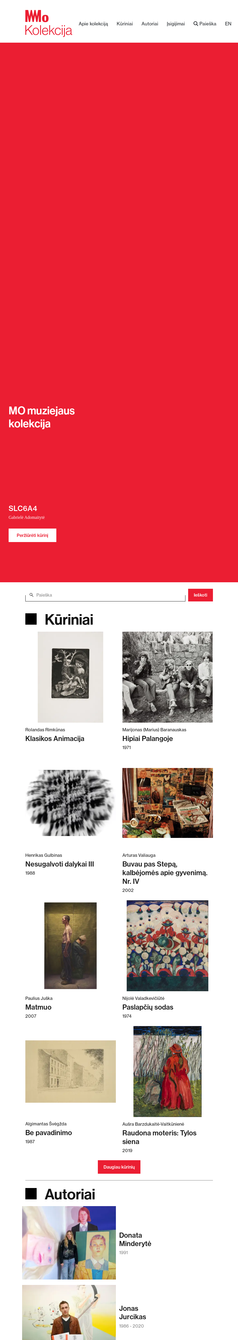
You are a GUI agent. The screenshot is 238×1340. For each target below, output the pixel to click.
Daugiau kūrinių (119, 1167)
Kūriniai (125, 23)
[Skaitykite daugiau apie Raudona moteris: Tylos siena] (167, 1071)
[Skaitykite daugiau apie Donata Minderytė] (69, 1245)
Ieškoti (200, 595)
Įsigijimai (176, 23)
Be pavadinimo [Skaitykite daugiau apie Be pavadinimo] (48, 1132)
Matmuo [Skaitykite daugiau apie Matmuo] (38, 1007)
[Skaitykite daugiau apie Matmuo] (70, 945)
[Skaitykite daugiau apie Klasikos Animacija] (70, 677)
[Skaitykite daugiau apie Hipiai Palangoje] (167, 677)
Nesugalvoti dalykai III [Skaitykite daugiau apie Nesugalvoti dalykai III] (59, 864)
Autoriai (150, 23)
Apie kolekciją (93, 23)
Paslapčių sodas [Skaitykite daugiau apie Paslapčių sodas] (147, 1007)
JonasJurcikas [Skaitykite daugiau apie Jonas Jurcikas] (132, 1312)
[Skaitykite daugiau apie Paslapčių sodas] (167, 945)
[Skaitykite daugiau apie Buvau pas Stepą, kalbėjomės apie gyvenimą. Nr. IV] (167, 802)
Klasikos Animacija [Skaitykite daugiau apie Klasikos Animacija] (54, 738)
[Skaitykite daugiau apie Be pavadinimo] (70, 1071)
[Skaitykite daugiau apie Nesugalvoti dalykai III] (70, 802)
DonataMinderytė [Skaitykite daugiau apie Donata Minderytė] (135, 1239)
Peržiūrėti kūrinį (32, 535)
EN (228, 23)
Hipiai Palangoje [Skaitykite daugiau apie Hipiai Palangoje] (147, 738)
